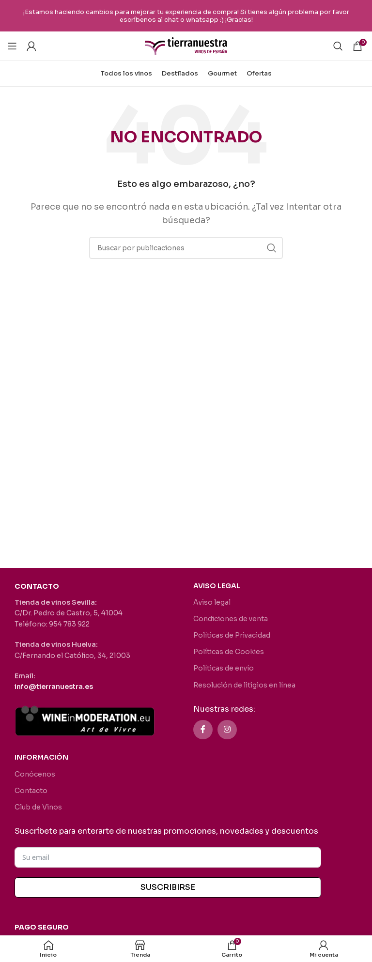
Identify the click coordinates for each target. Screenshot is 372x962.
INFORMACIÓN (41, 757)
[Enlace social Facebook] (203, 729)
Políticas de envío (223, 668)
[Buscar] (338, 46)
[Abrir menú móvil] (12, 46)
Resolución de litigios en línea (244, 685)
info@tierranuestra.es (54, 686)
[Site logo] (186, 45)
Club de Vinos (38, 807)
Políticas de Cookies (228, 651)
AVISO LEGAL (216, 585)
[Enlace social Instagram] (227, 729)
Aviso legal (212, 602)
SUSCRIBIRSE (167, 887)
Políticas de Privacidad (231, 635)
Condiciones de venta (230, 618)
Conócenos (35, 774)
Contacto (31, 790)
